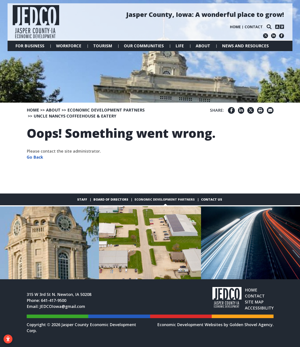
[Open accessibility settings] (8, 339)
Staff (82, 199)
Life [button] (179, 45)
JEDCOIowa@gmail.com (62, 306)
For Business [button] (29, 45)
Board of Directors (110, 199)
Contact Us (211, 199)
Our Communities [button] (144, 45)
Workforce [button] (68, 45)
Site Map (254, 302)
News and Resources (245, 45)
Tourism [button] (102, 45)
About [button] (203, 45)
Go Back (35, 157)
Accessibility (259, 308)
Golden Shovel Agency (251, 324)
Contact (254, 26)
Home (235, 26)
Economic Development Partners (165, 199)
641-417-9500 (53, 300)
